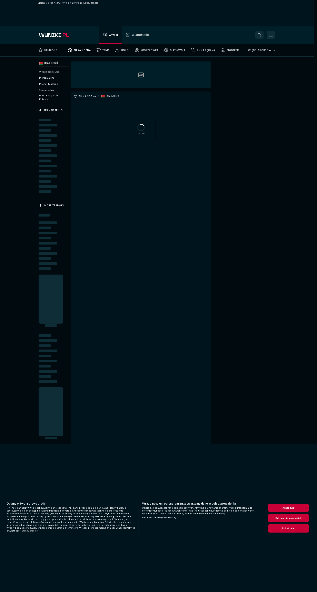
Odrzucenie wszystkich (288, 518)
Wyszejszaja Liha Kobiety (49, 97)
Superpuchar (46, 90)
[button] (259, 35)
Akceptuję (288, 507)
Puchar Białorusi (49, 84)
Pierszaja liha (47, 77)
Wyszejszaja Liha (49, 71)
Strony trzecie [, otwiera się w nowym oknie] (30, 530)
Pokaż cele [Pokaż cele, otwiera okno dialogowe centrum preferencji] (288, 528)
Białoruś (112, 96)
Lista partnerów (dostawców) (159, 517)
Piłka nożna (87, 96)
